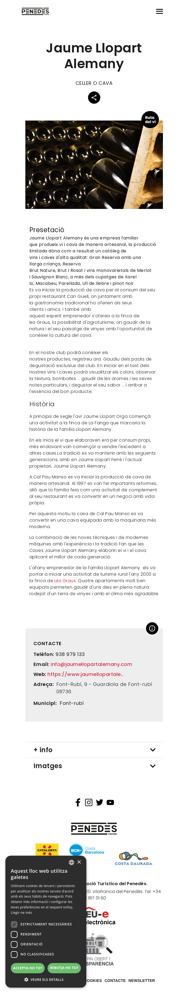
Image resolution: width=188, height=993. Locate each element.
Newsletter (141, 980)
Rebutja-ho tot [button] (64, 967)
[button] (46, 979)
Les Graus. (65, 581)
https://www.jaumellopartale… (85, 674)
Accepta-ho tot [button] (27, 968)
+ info (43, 749)
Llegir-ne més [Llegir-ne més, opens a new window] (21, 912)
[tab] (94, 750)
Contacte (115, 980)
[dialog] (45, 922)
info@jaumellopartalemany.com (91, 664)
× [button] (79, 862)
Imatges (47, 765)
